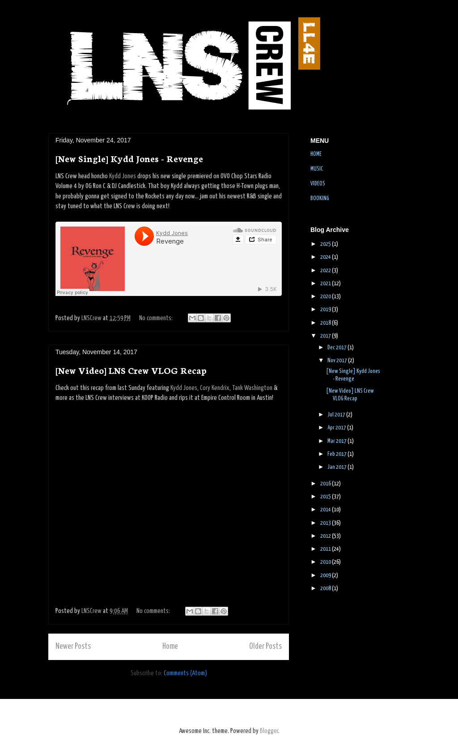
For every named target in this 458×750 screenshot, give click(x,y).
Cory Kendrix (214, 388)
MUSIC (316, 169)
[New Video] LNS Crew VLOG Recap (131, 370)
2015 (326, 497)
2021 (326, 284)
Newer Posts (73, 647)
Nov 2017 (337, 361)
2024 (326, 257)
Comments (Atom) (185, 673)
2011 (326, 549)
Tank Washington (252, 388)
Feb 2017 (337, 454)
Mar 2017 (337, 441)
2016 (326, 484)
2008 (326, 588)
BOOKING (319, 198)
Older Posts (265, 647)
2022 (326, 271)
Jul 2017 (336, 415)
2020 (326, 297)
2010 (326, 562)
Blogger (269, 731)
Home (170, 647)
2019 (326, 310)
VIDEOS (317, 184)
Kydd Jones (122, 176)
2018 (326, 323)
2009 (326, 576)
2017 (326, 336)
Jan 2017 (337, 467)
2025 (326, 244)
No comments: (156, 318)
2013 (326, 523)
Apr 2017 (337, 428)
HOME (316, 154)
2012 (326, 536)
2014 (326, 510)
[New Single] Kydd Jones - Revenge (129, 158)
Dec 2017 (337, 348)
